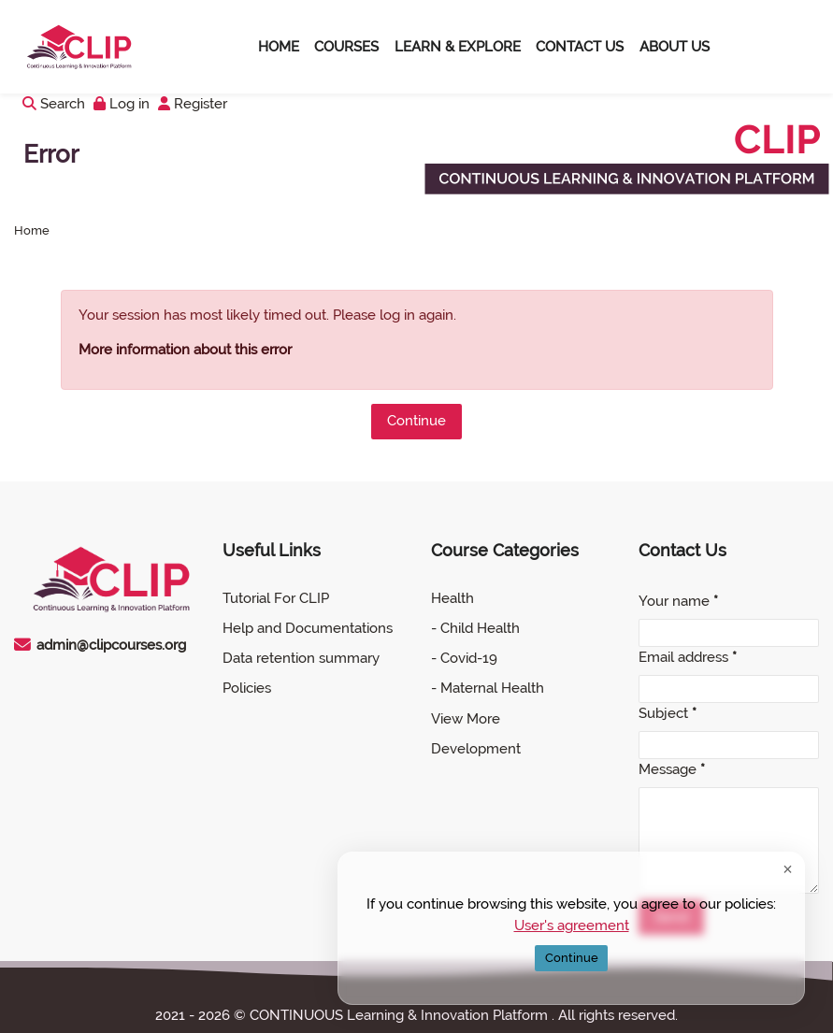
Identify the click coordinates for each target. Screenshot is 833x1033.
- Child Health (475, 628)
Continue (416, 420)
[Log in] (121, 104)
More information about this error (185, 349)
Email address (688, 657)
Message (672, 769)
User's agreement (571, 924)
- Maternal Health (487, 688)
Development (476, 748)
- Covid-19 (464, 658)
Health (452, 598)
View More (465, 718)
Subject (668, 713)
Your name (678, 601)
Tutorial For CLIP (276, 598)
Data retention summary (301, 658)
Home (32, 231)
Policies (247, 688)
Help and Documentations (308, 628)
